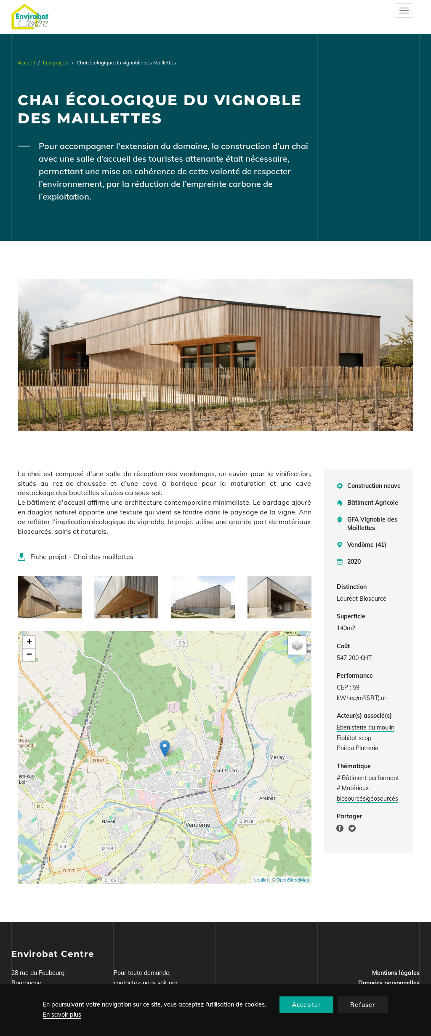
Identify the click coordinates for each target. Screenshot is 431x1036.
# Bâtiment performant (368, 778)
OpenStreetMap (293, 879)
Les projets (56, 62)
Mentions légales (396, 973)
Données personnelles (389, 983)
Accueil (26, 62)
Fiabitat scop (354, 738)
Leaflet (261, 879)
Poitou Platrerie (357, 748)
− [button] (29, 655)
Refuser (362, 1005)
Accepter (306, 1005)
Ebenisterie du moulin (365, 727)
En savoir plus (62, 1014)
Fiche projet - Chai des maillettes (81, 556)
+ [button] (29, 642)
